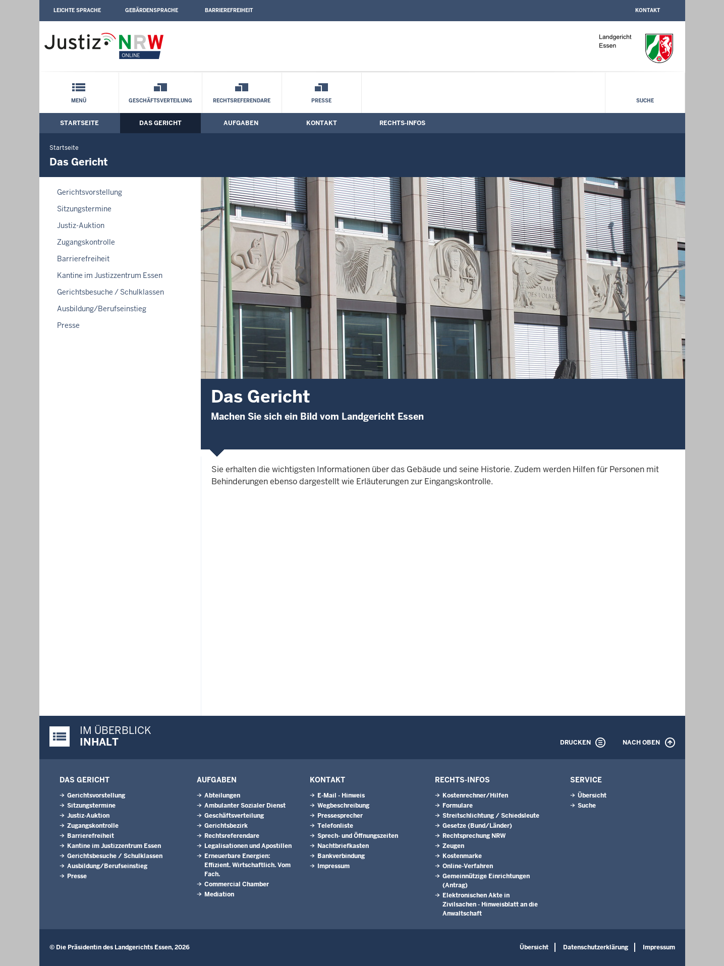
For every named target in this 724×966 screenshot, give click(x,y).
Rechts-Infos (402, 123)
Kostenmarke (462, 856)
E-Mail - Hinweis (341, 795)
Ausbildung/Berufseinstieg (101, 308)
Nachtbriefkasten (343, 846)
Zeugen (453, 846)
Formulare (457, 806)
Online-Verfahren (467, 866)
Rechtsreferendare (241, 100)
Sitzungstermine (84, 208)
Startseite (79, 123)
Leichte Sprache (77, 10)
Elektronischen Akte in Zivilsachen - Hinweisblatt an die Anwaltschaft (490, 904)
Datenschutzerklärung (595, 947)
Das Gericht (160, 123)
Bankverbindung (341, 856)
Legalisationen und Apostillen (248, 846)
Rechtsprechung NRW (474, 836)
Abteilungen (222, 795)
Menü (78, 100)
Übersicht (592, 795)
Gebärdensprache (151, 10)
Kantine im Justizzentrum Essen (109, 275)
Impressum (333, 866)
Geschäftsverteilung (160, 100)
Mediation (219, 894)
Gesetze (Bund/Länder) (477, 826)
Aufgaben (241, 123)
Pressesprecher (340, 816)
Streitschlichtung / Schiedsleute (490, 816)
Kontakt (647, 10)
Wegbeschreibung (343, 806)
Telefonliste (335, 826)
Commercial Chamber (236, 884)
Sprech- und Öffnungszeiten (357, 836)
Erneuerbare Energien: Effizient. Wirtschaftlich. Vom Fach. (247, 865)
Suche (645, 100)
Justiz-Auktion (80, 225)
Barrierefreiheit (229, 10)
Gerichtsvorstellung (89, 192)
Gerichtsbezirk (226, 826)
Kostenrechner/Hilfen (475, 795)
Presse (321, 100)
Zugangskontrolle (86, 242)
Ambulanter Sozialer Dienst (245, 806)
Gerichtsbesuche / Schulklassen (110, 292)
